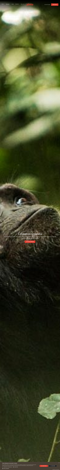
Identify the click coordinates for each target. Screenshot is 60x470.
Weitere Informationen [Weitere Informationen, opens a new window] (30, 465)
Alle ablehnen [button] (52, 465)
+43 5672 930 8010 (47, 4)
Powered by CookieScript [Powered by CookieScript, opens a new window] (55, 469)
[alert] (30, 466)
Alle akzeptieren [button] (44, 465)
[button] (20, 468)
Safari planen (55, 4)
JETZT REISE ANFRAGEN (30, 241)
